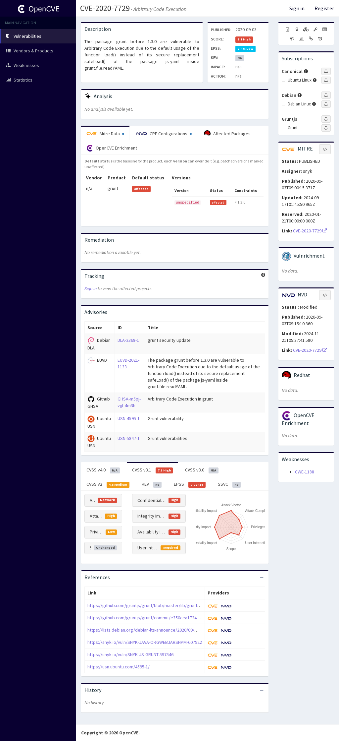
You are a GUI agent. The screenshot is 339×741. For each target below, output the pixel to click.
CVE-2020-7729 (105, 8)
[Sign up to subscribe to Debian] (326, 95)
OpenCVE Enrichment (111, 148)
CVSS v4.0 (103, 470)
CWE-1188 (304, 472)
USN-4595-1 (129, 418)
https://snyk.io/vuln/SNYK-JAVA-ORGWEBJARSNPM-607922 (144, 642)
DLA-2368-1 (128, 340)
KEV (152, 484)
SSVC (229, 484)
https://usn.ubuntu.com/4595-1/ (118, 667)
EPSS (190, 484)
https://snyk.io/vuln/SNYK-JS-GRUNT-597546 (130, 654)
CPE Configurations (164, 134)
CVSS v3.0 (201, 470)
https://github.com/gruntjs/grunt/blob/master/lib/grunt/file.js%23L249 (157, 605)
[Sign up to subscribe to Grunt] (326, 128)
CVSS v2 (107, 484)
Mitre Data (105, 134)
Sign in (297, 8)
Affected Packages (227, 133)
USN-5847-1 (129, 438)
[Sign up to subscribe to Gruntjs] (326, 119)
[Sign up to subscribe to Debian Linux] (326, 104)
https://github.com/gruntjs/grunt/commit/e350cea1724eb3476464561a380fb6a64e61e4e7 (176, 618)
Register (324, 8)
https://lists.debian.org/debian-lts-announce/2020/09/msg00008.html (155, 630)
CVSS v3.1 (152, 470)
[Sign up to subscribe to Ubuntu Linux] (326, 80)
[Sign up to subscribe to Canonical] (326, 71)
